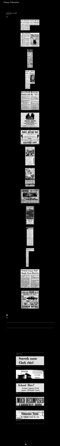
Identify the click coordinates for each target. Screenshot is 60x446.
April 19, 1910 (18, 406)
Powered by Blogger (30, 444)
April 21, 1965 (18, 393)
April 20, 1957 (18, 379)
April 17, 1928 (18, 420)
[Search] (20, 2)
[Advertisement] (30, 340)
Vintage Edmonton (11, 2)
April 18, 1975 (18, 366)
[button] (7, 17)
